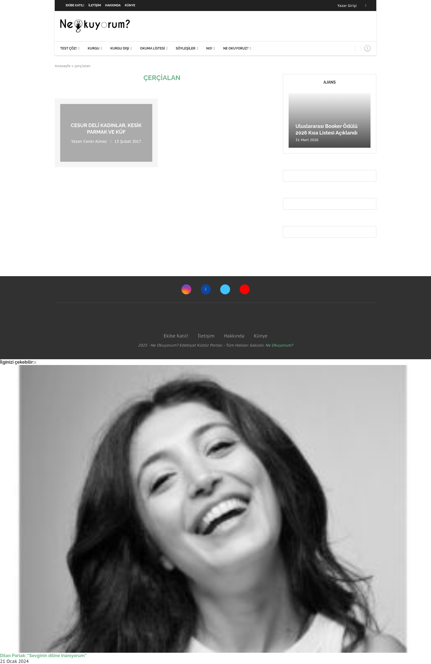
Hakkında (113, 5)
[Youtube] (245, 289)
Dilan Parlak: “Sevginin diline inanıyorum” (43, 655)
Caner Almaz (95, 141)
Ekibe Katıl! (75, 5)
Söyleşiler (185, 48)
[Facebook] (365, 5)
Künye (130, 5)
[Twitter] (225, 289)
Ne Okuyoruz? (235, 48)
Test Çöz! (68, 48)
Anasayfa (63, 66)
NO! (209, 48)
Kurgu (94, 48)
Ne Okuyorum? (279, 345)
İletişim (95, 5)
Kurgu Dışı (119, 48)
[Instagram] (186, 289)
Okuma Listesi (152, 48)
